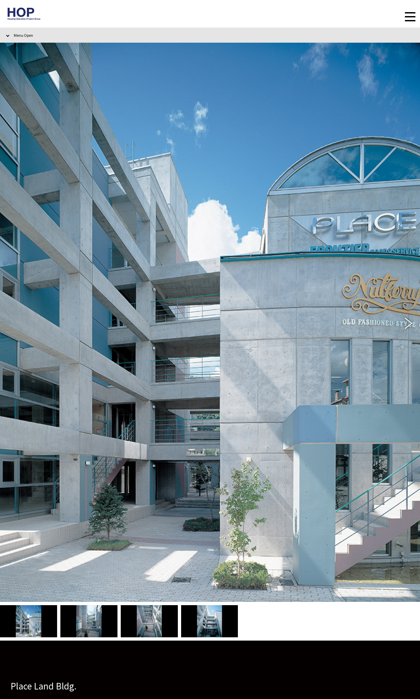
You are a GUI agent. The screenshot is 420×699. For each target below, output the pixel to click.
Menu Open (23, 35)
